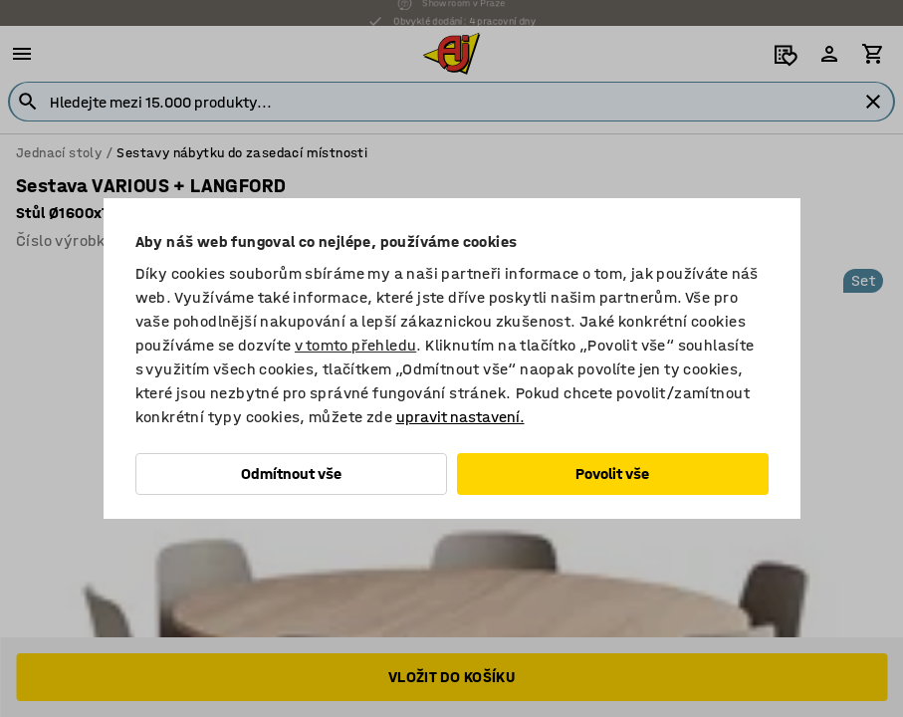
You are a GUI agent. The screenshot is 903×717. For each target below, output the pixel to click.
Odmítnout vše (291, 473)
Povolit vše (612, 473)
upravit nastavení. (460, 416)
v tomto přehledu (355, 345)
